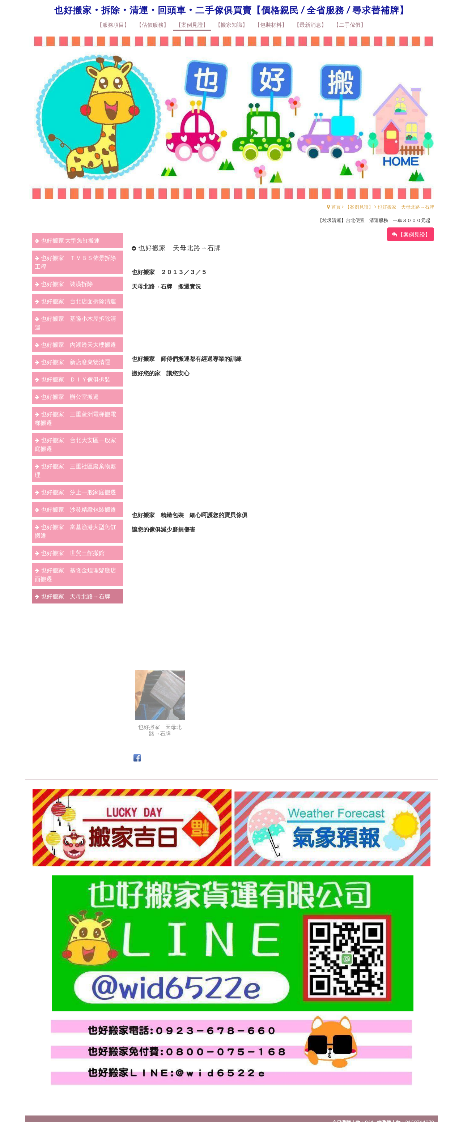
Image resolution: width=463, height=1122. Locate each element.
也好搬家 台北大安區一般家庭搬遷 (75, 444)
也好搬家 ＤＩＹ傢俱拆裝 (75, 379)
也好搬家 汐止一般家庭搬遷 (78, 492)
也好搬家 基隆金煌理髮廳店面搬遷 (75, 574)
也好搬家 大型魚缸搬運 (70, 240)
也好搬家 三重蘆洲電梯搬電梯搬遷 (75, 418)
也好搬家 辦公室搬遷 (70, 396)
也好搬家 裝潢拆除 (67, 283)
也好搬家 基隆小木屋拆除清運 (75, 322)
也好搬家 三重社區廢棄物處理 (75, 470)
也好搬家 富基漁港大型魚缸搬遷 (75, 531)
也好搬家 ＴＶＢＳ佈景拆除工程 (75, 262)
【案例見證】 (359, 207)
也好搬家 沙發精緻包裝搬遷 (78, 509)
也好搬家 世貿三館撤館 (73, 552)
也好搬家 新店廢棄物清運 (75, 361)
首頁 (336, 207)
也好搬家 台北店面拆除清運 (78, 301)
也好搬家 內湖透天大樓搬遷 (78, 344)
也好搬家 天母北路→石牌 (406, 207)
